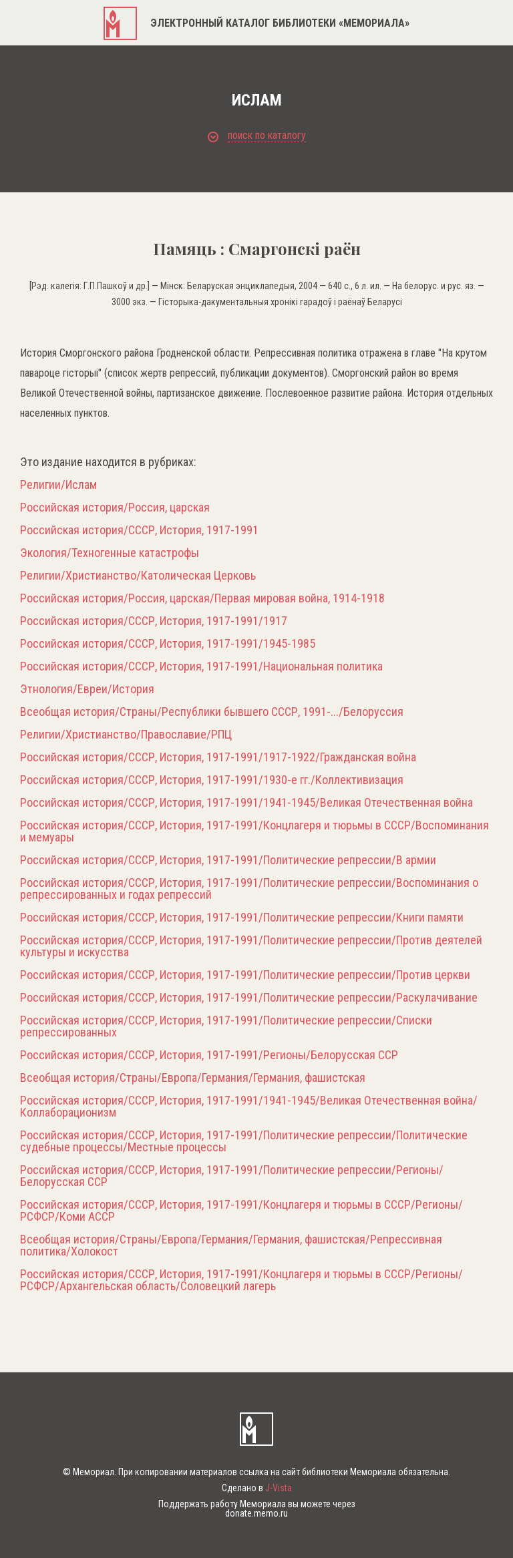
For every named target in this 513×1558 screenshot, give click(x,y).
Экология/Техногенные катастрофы (109, 553)
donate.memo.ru (256, 1513)
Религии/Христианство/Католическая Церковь (138, 576)
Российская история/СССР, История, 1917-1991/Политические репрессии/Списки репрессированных (226, 1026)
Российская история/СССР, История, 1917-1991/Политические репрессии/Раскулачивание (249, 998)
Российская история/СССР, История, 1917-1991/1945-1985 (167, 644)
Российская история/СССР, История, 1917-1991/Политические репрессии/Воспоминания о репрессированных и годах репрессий (249, 889)
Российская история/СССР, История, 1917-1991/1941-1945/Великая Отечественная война (246, 803)
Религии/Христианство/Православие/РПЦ (126, 735)
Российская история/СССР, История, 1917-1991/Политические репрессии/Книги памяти (242, 918)
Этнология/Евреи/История (87, 689)
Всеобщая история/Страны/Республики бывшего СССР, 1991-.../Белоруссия (211, 712)
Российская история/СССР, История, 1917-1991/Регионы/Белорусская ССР (209, 1055)
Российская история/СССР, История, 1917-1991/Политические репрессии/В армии (228, 860)
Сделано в (257, 1488)
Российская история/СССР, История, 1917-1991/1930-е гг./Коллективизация (211, 780)
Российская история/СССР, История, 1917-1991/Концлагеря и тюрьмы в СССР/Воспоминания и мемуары (254, 831)
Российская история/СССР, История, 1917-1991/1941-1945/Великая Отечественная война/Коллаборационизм (249, 1107)
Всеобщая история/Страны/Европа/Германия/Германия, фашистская (192, 1078)
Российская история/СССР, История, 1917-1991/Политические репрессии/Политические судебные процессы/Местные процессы (244, 1141)
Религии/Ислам (58, 485)
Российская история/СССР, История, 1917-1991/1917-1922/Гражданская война (218, 757)
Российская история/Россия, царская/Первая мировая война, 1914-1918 (202, 598)
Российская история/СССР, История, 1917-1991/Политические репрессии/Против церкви (245, 975)
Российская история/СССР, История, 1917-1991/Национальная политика (201, 666)
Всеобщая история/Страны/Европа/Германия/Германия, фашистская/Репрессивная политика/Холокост (231, 1245)
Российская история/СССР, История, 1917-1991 (139, 530)
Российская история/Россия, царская (115, 508)
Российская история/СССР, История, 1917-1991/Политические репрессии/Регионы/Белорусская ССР (232, 1176)
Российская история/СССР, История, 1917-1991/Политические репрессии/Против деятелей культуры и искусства (251, 946)
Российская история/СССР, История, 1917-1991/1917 (153, 621)
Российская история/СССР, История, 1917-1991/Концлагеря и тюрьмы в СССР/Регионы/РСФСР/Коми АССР (241, 1211)
